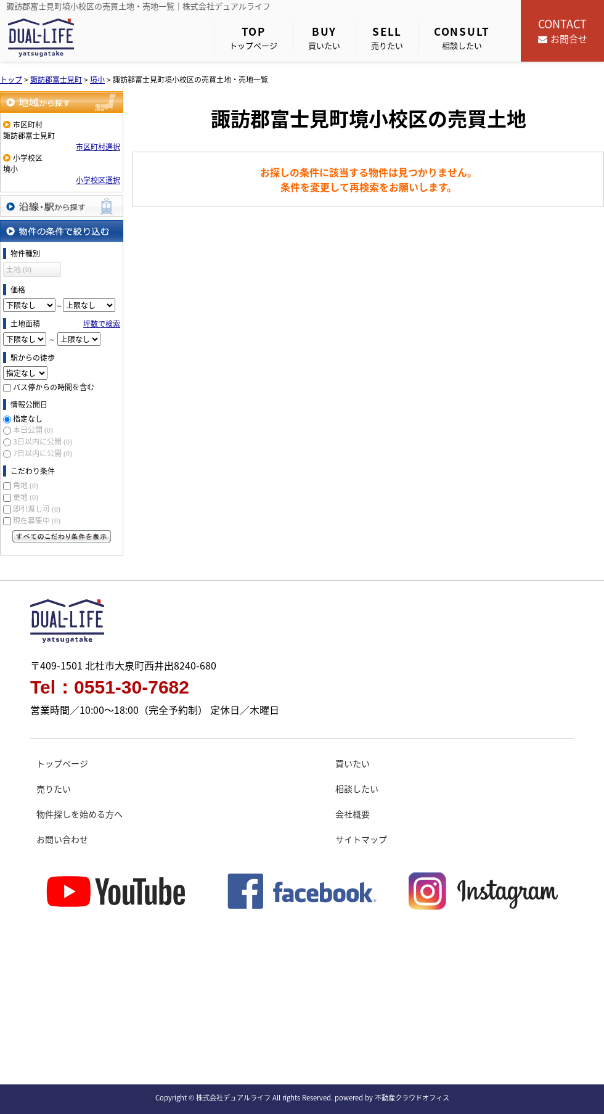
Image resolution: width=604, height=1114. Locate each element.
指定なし (28, 418)
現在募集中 (36, 520)
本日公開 (33, 429)
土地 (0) (18, 269)
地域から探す (61, 102)
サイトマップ (361, 839)
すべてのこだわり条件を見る (61, 536)
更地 (25, 496)
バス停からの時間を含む (53, 387)
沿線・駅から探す (61, 206)
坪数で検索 (101, 323)
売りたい (387, 37)
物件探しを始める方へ (79, 814)
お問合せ (562, 30)
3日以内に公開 (42, 441)
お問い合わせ (62, 839)
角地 (25, 485)
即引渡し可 (36, 508)
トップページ (253, 37)
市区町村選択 (98, 146)
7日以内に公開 (42, 453)
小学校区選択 (98, 180)
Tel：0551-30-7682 (109, 687)
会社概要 (352, 814)
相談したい (462, 37)
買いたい (324, 37)
